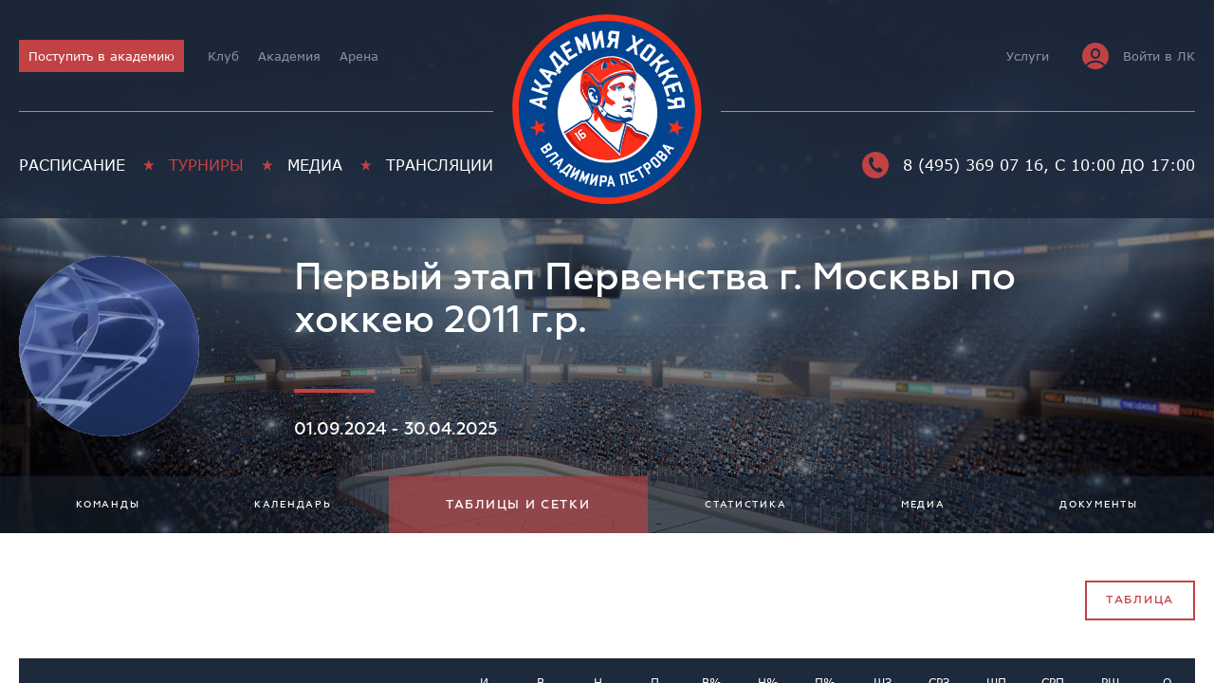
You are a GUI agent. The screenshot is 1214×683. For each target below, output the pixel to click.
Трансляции (439, 165)
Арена (359, 56)
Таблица (1140, 600)
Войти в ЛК (1138, 56)
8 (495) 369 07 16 (952, 165)
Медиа (314, 165)
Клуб (223, 56)
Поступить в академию (101, 56)
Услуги (1027, 56)
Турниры (206, 165)
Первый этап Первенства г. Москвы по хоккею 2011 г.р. (655, 299)
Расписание (72, 165)
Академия (289, 56)
